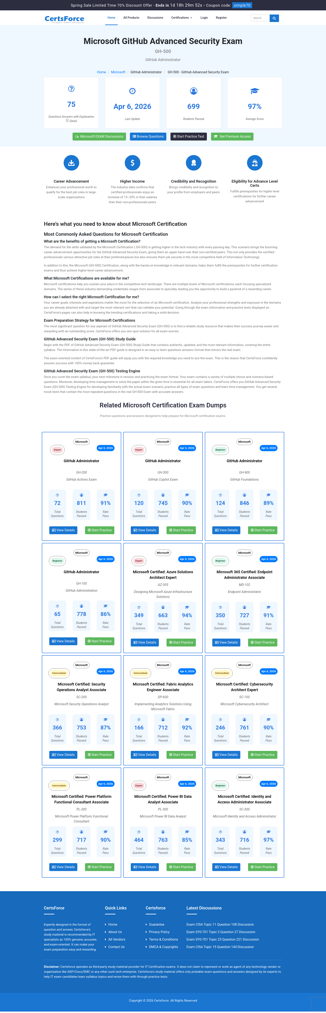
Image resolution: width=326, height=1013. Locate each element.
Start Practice (100, 531)
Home (111, 17)
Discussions (155, 17)
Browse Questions (148, 136)
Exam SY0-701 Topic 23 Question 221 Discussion (222, 941)
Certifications (182, 17)
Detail (71, 121)
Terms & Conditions (162, 941)
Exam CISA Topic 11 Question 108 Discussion (220, 926)
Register (221, 17)
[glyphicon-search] (274, 18)
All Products (131, 17)
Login (204, 17)
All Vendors (115, 941)
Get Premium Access (232, 136)
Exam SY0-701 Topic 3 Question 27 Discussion (220, 933)
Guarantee (155, 926)
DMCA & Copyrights (162, 948)
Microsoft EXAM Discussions (99, 136)
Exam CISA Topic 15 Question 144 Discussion (220, 948)
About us (113, 933)
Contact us (115, 948)
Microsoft (118, 72)
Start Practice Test (188, 136)
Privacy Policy (158, 933)
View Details (63, 531)
